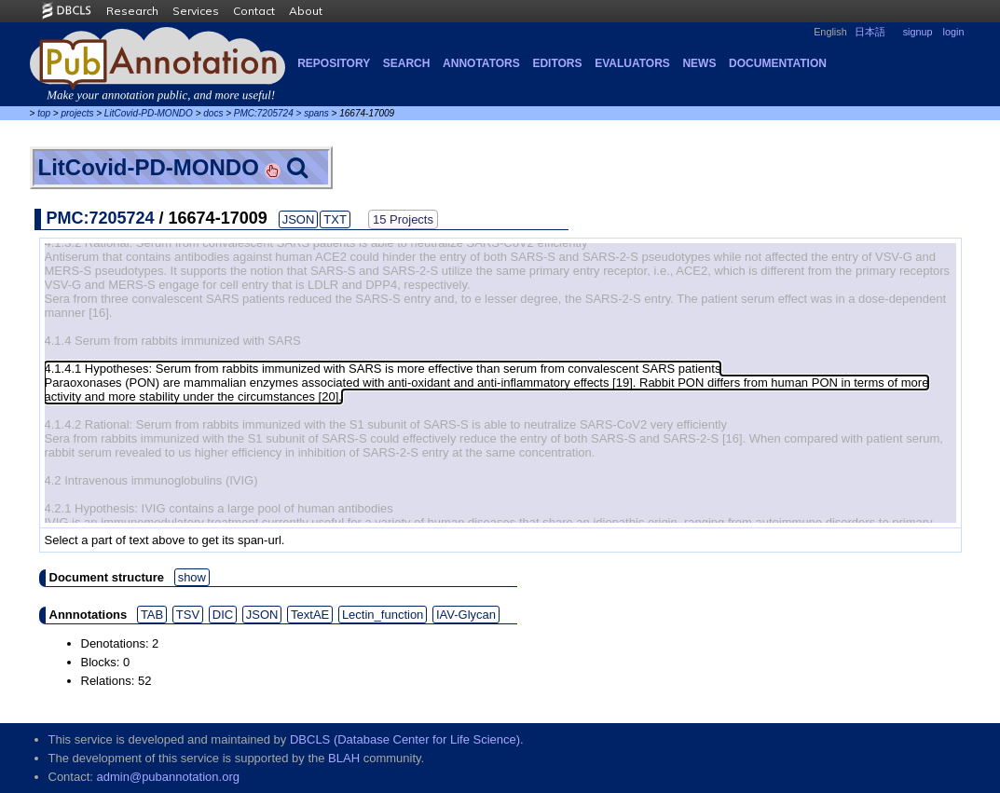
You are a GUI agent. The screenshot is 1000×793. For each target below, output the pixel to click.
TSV (187, 615)
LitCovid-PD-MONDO (148, 113)
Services (195, 11)
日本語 (870, 31)
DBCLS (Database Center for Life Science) (405, 739)
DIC (222, 615)
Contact (254, 11)
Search (407, 63)
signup (918, 31)
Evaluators (632, 63)
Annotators (481, 63)
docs (213, 113)
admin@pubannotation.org (168, 777)
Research (132, 11)
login (954, 31)
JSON (298, 219)
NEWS (699, 63)
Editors (557, 63)
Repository (333, 63)
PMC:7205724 (264, 113)
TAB (152, 615)
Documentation (778, 63)
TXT (335, 219)
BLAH (344, 758)
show (192, 577)
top (43, 113)
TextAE (310, 615)
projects (77, 113)
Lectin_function (382, 615)
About (305, 11)
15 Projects (403, 219)
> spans (312, 113)
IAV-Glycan (466, 615)
